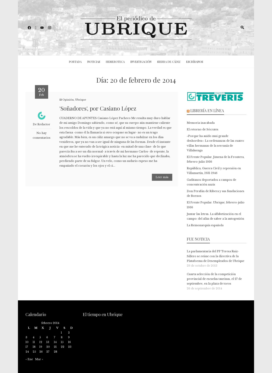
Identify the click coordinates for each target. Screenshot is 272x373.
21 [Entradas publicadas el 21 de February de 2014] (55, 346)
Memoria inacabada (201, 123)
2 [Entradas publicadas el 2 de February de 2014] (69, 332)
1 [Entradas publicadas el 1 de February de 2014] (61, 332)
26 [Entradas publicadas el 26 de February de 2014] (41, 351)
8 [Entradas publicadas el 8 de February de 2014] (62, 337)
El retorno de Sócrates (202, 129)
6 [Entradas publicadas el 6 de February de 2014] (47, 337)
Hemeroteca (115, 62)
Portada (75, 62)
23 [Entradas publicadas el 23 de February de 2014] (69, 346)
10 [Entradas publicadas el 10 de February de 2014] (27, 342)
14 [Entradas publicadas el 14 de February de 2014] (55, 342)
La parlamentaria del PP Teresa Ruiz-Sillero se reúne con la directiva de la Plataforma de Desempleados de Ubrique (215, 256)
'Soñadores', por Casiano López (97, 108)
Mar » (39, 359)
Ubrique (80, 99)
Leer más (162, 177)
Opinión (68, 99)
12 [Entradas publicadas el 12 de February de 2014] (40, 342)
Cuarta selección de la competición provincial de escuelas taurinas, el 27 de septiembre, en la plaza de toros (214, 278)
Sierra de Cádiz (168, 62)
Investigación (140, 62)
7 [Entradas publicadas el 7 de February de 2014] (54, 337)
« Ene (29, 359)
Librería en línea (207, 110)
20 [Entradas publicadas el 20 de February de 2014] (48, 346)
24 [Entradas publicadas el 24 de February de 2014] (27, 351)
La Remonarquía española (205, 225)
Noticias (93, 62)
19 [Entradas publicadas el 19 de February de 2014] (40, 346)
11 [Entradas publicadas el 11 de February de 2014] (34, 342)
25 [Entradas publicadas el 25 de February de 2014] (34, 351)
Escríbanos (194, 62)
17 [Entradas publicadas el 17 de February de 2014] (27, 346)
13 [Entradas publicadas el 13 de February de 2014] (47, 342)
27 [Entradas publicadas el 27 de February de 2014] (47, 351)
